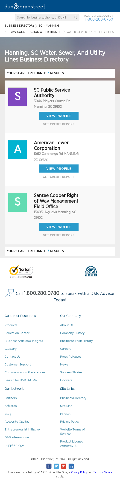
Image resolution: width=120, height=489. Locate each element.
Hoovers (66, 380)
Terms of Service (102, 472)
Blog (8, 413)
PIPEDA (65, 413)
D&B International (17, 437)
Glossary (11, 348)
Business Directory (73, 398)
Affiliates (11, 406)
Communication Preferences (25, 372)
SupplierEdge (14, 445)
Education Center (17, 333)
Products (11, 325)
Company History (72, 333)
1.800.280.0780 (41, 293)
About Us (66, 325)
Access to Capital (17, 421)
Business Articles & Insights (24, 341)
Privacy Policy (69, 421)
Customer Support (18, 364)
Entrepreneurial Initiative (22, 429)
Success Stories (71, 372)
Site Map (66, 406)
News (64, 364)
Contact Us (12, 356)
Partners (11, 398)
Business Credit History (76, 341)
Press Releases (70, 356)
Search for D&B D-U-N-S (22, 380)
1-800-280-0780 (99, 19)
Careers (65, 348)
